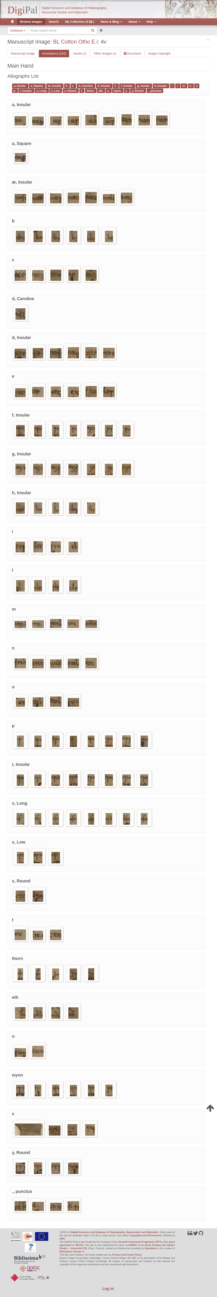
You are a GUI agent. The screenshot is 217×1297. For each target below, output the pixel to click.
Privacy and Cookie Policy (127, 1254)
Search (54, 21)
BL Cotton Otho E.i (75, 42)
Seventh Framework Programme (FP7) (140, 1242)
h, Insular (161, 85)
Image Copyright (159, 53)
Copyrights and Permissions (145, 1235)
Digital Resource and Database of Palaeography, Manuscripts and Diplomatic (114, 1232)
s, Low (55, 90)
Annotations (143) (54, 53)
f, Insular (127, 85)
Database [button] (18, 30)
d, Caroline (86, 85)
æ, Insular (55, 85)
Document (133, 53)
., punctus (154, 90)
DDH (62, 1238)
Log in (108, 1288)
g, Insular (143, 85)
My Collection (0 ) (79, 21)
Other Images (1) (105, 53)
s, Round (70, 90)
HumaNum (151, 1248)
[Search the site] (58, 30)
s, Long (41, 90)
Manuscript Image (23, 53)
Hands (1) (79, 53)
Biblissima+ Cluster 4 (72, 1251)
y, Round (138, 90)
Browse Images (31, 21)
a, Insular (20, 85)
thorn (91, 90)
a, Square (37, 85)
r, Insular (26, 90)
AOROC (132, 1245)
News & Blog (111, 21)
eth (100, 90)
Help (151, 21)
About (134, 21)
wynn (118, 90)
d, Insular (104, 85)
